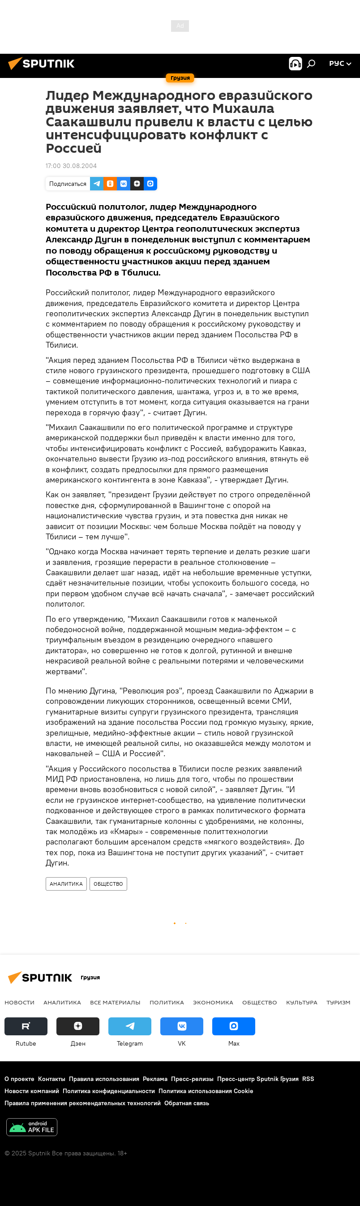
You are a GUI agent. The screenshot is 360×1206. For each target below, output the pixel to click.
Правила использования (104, 1079)
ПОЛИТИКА (167, 1002)
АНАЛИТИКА (66, 883)
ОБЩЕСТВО (108, 883)
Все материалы (115, 1002)
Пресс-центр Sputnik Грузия (258, 1079)
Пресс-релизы (192, 1079)
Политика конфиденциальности (109, 1091)
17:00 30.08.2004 (71, 166)
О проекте (19, 1079)
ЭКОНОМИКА (213, 1002)
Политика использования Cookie (206, 1091)
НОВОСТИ (19, 1002)
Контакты (51, 1079)
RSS (308, 1079)
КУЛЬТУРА (301, 1002)
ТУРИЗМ (338, 1002)
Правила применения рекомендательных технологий (82, 1103)
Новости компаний (31, 1091)
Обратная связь (186, 1103)
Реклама (155, 1079)
